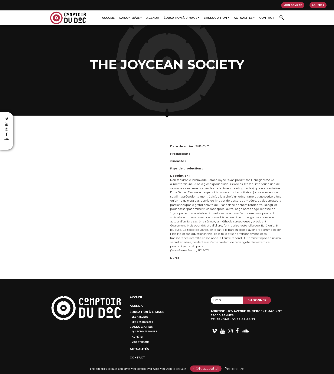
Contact (266, 17)
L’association (215, 17)
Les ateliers (140, 316)
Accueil (108, 17)
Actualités (243, 17)
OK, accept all (205, 369)
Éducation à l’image (180, 17)
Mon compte (293, 5)
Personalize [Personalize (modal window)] (234, 369)
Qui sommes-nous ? (144, 331)
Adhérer (318, 5)
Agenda (152, 17)
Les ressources (142, 322)
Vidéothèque (140, 342)
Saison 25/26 (129, 17)
